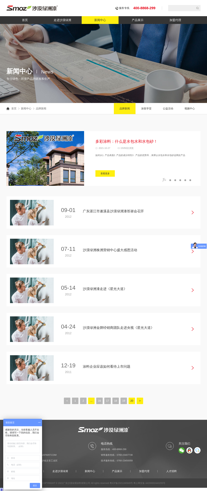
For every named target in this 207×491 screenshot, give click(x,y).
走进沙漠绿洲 (62, 20)
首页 (25, 20)
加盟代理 (175, 20)
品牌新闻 (41, 108)
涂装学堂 (146, 108)
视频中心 (190, 108)
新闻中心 (100, 20)
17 (107, 400)
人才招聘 (171, 471)
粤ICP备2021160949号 (121, 483)
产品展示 (137, 20)
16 (99, 400)
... (91, 400)
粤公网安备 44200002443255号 (149, 483)
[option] (103, 158)
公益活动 (168, 108)
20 (131, 400)
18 (115, 400)
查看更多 (105, 173)
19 (123, 400)
